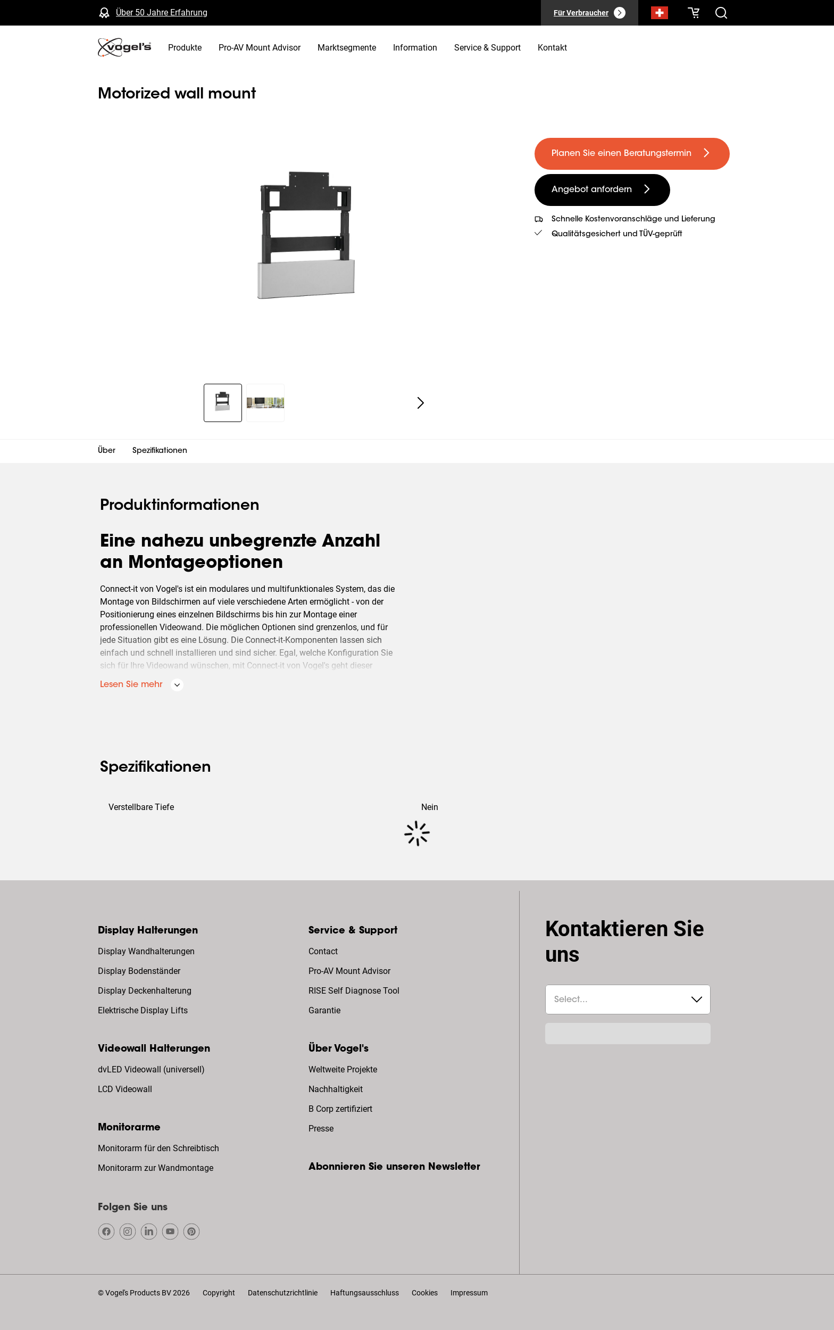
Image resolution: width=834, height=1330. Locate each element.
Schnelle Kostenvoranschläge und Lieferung (633, 220)
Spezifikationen (159, 451)
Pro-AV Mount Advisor (349, 971)
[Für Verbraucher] (589, 13)
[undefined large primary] (632, 154)
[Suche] (659, 15)
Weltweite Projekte (342, 1069)
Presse (320, 1129)
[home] (124, 47)
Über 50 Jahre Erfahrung (161, 12)
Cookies (425, 1292)
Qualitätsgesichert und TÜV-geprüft (617, 234)
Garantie (324, 1010)
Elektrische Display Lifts (143, 1010)
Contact (323, 951)
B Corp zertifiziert (340, 1109)
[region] (308, 246)
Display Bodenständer (139, 971)
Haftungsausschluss (364, 1292)
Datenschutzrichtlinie (283, 1292)
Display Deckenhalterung (144, 991)
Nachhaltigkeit (335, 1089)
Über (106, 451)
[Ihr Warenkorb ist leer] (693, 13)
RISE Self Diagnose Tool (353, 991)
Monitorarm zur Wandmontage (155, 1168)
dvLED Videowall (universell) (151, 1069)
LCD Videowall (125, 1089)
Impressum (469, 1292)
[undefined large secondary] (602, 190)
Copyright (219, 1292)
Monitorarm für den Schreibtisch (158, 1148)
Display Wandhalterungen (146, 951)
